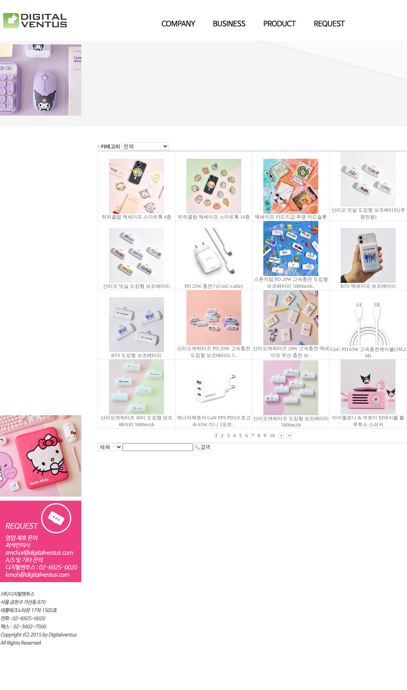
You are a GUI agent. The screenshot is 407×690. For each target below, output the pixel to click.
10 (272, 435)
